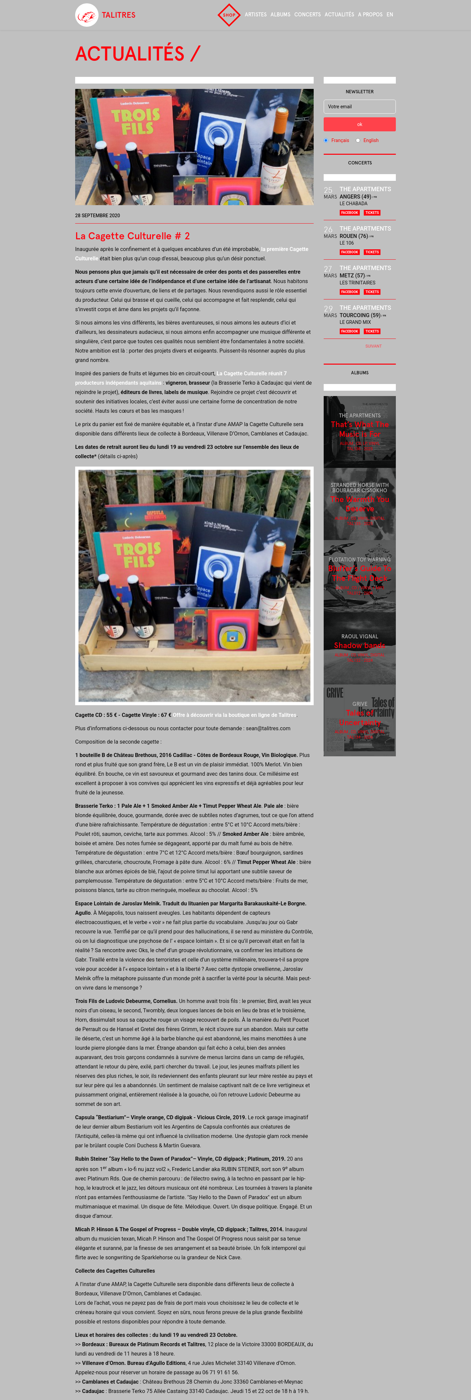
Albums (280, 14)
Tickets (372, 213)
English (370, 140)
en (389, 14)
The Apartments (365, 189)
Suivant (373, 346)
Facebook (349, 213)
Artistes (256, 14)
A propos (370, 14)
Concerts (307, 14)
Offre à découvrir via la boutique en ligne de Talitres (234, 715)
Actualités (339, 14)
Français (340, 140)
